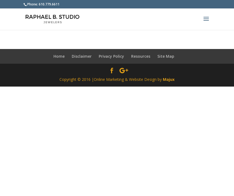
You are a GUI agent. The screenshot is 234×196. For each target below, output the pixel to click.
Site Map (165, 56)
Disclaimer (82, 56)
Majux (169, 79)
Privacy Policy (111, 56)
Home (59, 56)
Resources (140, 56)
